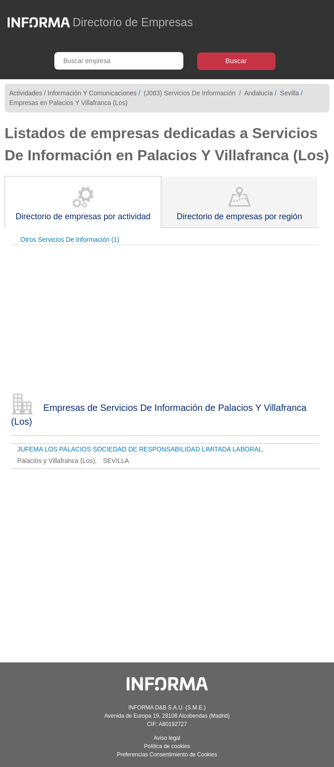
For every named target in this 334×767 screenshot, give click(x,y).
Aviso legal (167, 738)
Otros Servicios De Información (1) (69, 239)
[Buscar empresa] (118, 61)
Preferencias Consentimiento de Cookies (167, 754)
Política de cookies (167, 746)
